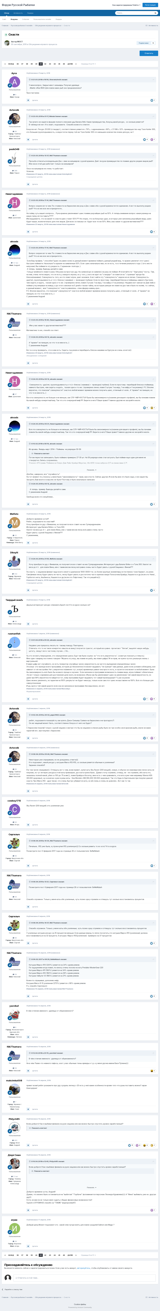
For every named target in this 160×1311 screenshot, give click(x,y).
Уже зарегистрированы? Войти (126, 5)
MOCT (20, 42)
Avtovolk (14, 110)
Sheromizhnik (55, 80)
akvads (14, 241)
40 (36, 64)
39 (32, 64)
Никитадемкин (14, 194)
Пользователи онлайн (42, 19)
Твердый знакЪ (14, 600)
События (25, 19)
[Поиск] (128, 13)
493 (14, 1140)
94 (15, 822)
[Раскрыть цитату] (30, 80)
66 (15, 856)
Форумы (14, 19)
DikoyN (14, 552)
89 (15, 131)
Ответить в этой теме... (27, 1278)
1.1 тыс (14, 1176)
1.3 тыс (14, 263)
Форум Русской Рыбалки (18, 4)
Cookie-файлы (80, 1304)
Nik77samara (55, 156)
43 (50, 64)
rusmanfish (14, 633)
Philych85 (14, 1119)
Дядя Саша (14, 1155)
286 (14, 171)
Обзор (6, 14)
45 (59, 64)
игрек (14, 1220)
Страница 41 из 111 (88, 64)
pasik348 (14, 149)
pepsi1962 (54, 715)
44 (55, 64)
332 (14, 574)
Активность (18, 13)
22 (15, 535)
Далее (70, 64)
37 (22, 64)
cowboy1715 (14, 800)
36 (18, 64)
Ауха (14, 73)
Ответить (149, 53)
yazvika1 (14, 1006)
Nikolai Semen (55, 116)
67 (15, 215)
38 (27, 64)
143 (14, 655)
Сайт (4, 19)
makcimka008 (14, 1080)
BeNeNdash (55, 959)
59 (15, 335)
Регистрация (150, 5)
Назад (11, 64)
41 (41, 64)
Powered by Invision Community (80, 1307)
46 (64, 64)
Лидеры (58, 19)
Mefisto (14, 514)
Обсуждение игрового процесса (43, 44)
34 (15, 1241)
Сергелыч (14, 834)
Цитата (35, 100)
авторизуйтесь (83, 1268)
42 (45, 64)
